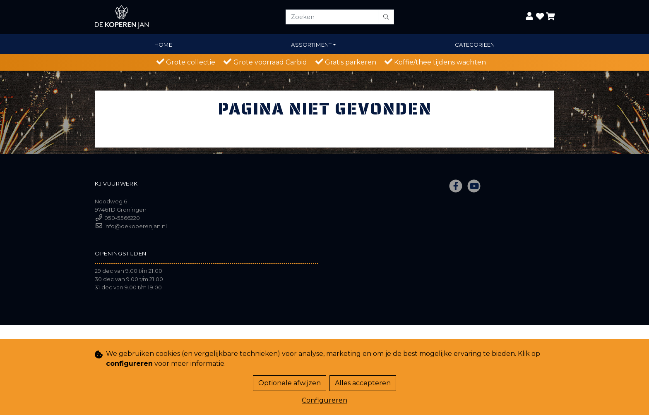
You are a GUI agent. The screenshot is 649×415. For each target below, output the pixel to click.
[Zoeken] (332, 17)
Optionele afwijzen (289, 383)
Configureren (324, 400)
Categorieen (475, 44)
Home (163, 44)
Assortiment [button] (311, 44)
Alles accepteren (363, 383)
